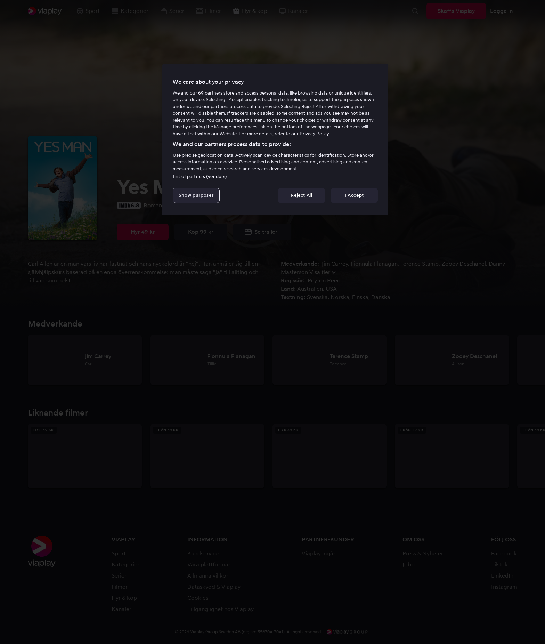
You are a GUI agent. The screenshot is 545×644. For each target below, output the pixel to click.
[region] (275, 139)
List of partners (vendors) (200, 176)
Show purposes (196, 195)
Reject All (301, 195)
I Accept (354, 195)
